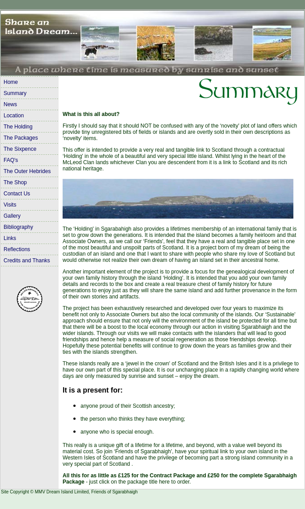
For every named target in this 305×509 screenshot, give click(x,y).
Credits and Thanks (27, 260)
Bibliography (18, 227)
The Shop (15, 182)
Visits (10, 205)
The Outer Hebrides (27, 171)
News (10, 104)
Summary (15, 93)
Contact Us (17, 193)
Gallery (12, 216)
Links (10, 238)
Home (11, 82)
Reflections (17, 249)
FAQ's (11, 160)
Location (14, 115)
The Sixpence (20, 149)
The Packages (21, 138)
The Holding (18, 127)
